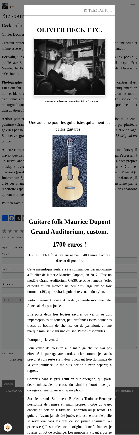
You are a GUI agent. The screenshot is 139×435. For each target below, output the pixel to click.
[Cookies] (8, 427)
